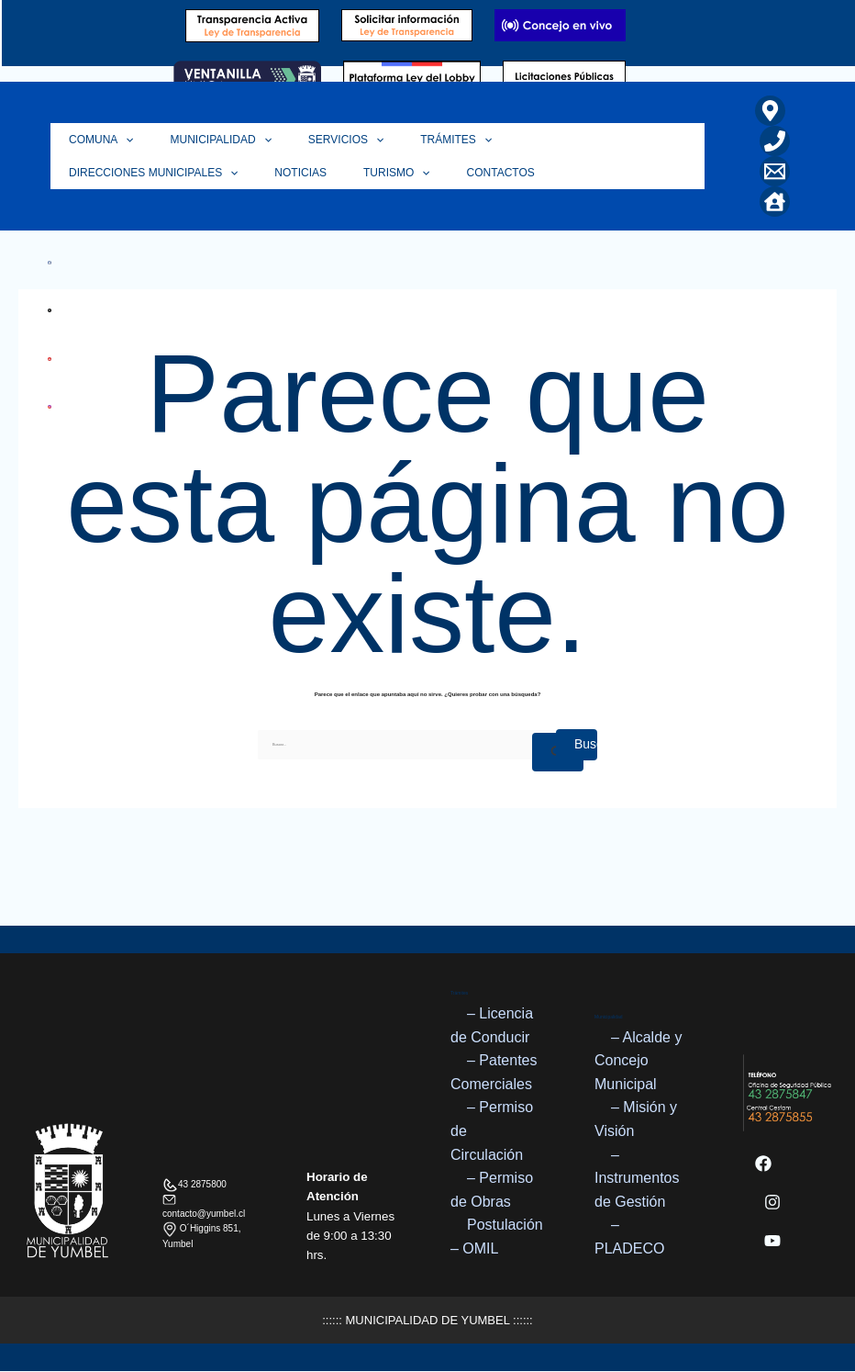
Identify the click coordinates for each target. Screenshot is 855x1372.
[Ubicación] (770, 111)
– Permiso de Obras (491, 1189)
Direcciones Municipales (571, 139)
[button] (120, 139)
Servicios (323, 139)
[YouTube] (772, 1241)
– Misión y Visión (635, 1120)
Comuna (96, 139)
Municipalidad (207, 139)
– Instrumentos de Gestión (636, 1178)
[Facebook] (763, 1164)
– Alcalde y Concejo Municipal (638, 1060)
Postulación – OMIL (496, 1236)
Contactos (271, 172)
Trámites (424, 139)
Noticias (90, 172)
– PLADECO (629, 1236)
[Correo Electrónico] (775, 171)
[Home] (775, 201)
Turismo (177, 172)
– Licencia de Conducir (491, 1025)
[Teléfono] (775, 141)
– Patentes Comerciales (494, 1072)
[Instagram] (772, 1203)
